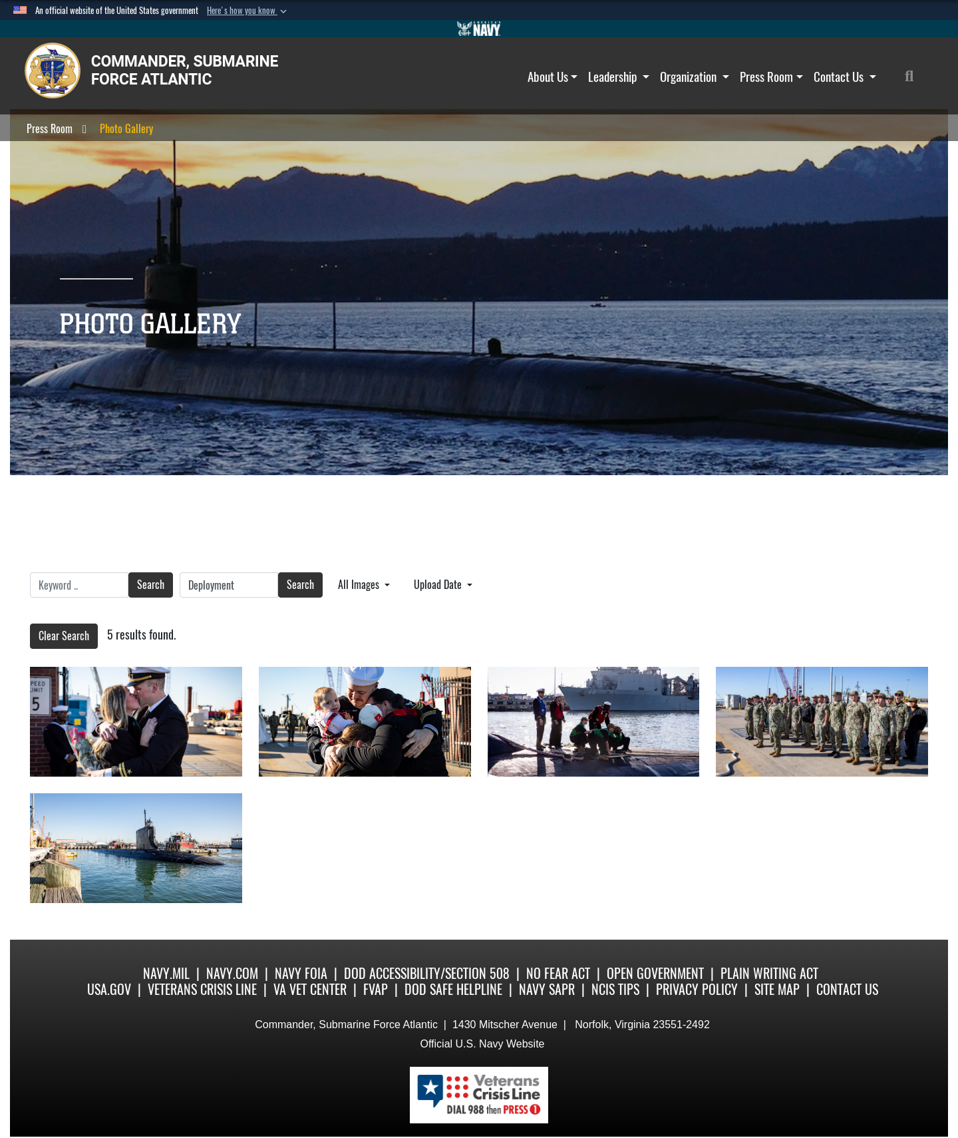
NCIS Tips (615, 989)
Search (150, 585)
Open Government (655, 973)
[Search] (916, 77)
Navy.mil (166, 973)
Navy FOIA (301, 973)
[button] (248, 10)
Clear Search (64, 636)
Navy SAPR (547, 989)
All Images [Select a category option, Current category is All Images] (360, 585)
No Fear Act (558, 973)
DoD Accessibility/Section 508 (427, 973)
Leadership (618, 76)
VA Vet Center (310, 989)
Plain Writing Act (769, 973)
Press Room (771, 76)
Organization (694, 76)
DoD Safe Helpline (453, 989)
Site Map (777, 989)
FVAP (375, 989)
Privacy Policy (697, 989)
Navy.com (232, 973)
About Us (553, 76)
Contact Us (845, 76)
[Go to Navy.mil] (479, 28)
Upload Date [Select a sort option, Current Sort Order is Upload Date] (439, 585)
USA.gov (109, 989)
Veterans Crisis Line (202, 989)
